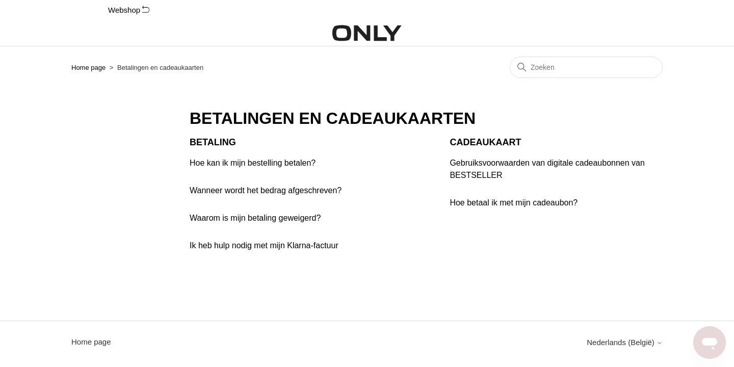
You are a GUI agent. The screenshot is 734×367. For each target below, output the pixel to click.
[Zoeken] (586, 67)
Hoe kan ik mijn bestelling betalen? (253, 163)
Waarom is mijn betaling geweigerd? (255, 218)
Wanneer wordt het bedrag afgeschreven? (266, 190)
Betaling (213, 142)
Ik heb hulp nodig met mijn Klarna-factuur (264, 245)
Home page (88, 67)
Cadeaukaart (485, 142)
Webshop (128, 10)
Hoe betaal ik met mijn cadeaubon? (514, 202)
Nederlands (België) (625, 342)
